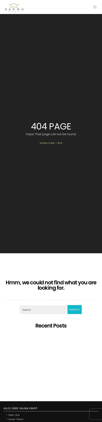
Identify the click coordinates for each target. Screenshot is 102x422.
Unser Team (14, 419)
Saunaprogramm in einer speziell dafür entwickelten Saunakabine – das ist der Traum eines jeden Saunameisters (51, 340)
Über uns (13, 415)
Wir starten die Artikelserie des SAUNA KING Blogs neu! (51, 380)
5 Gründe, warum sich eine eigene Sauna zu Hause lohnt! (51, 335)
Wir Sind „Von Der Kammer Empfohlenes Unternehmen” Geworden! (52, 375)
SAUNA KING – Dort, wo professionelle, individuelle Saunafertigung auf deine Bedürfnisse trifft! (52, 346)
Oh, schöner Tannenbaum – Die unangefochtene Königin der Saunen (52, 352)
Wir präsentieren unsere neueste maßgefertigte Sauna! (52, 357)
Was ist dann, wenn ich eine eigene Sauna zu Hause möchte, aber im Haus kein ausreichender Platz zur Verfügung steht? (51, 368)
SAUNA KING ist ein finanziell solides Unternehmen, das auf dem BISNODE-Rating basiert (52, 362)
